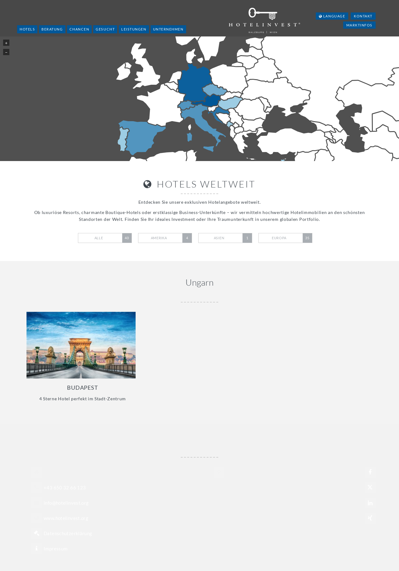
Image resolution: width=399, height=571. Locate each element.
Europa (292, 238)
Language (332, 16)
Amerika (171, 238)
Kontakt (363, 16)
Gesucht (105, 29)
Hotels (27, 29)
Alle (113, 238)
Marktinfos (359, 25)
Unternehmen (168, 29)
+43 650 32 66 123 (65, 487)
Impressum (55, 548)
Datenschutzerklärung (68, 533)
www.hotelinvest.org (66, 518)
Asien (233, 238)
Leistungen (133, 29)
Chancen (79, 29)
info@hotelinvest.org (66, 503)
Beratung (52, 29)
